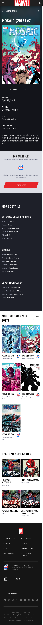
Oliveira (28, 358)
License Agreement (32, 618)
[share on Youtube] (21, 600)
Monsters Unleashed (10, 511)
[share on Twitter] (9, 600)
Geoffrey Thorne (10, 109)
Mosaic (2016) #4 (8, 434)
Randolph (9, 358)
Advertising (26, 539)
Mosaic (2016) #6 (8, 394)
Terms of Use (15, 612)
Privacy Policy (26, 612)
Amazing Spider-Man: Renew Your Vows (29, 512)
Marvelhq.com (27, 549)
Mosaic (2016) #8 (8, 356)
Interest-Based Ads (15, 620)
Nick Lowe (10, 271)
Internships (9, 554)
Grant (3, 439)
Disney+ (24, 544)
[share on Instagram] (13, 600)
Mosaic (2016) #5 (27, 394)
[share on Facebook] (5, 601)
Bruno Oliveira (9, 119)
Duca (32, 358)
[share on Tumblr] (17, 600)
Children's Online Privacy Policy (13, 618)
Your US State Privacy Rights (13, 615)
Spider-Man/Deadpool (30, 480)
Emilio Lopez (13, 265)
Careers (7, 549)
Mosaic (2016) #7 (27, 356)
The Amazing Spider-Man (6, 481)
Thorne (4, 358)
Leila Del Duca (9, 128)
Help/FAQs (8, 544)
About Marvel (9, 539)
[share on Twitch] (33, 600)
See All (36, 317)
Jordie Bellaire (19, 294)
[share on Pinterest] (29, 600)
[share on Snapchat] (25, 600)
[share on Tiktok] (37, 600)
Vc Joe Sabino (13, 268)
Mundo (4, 399)
